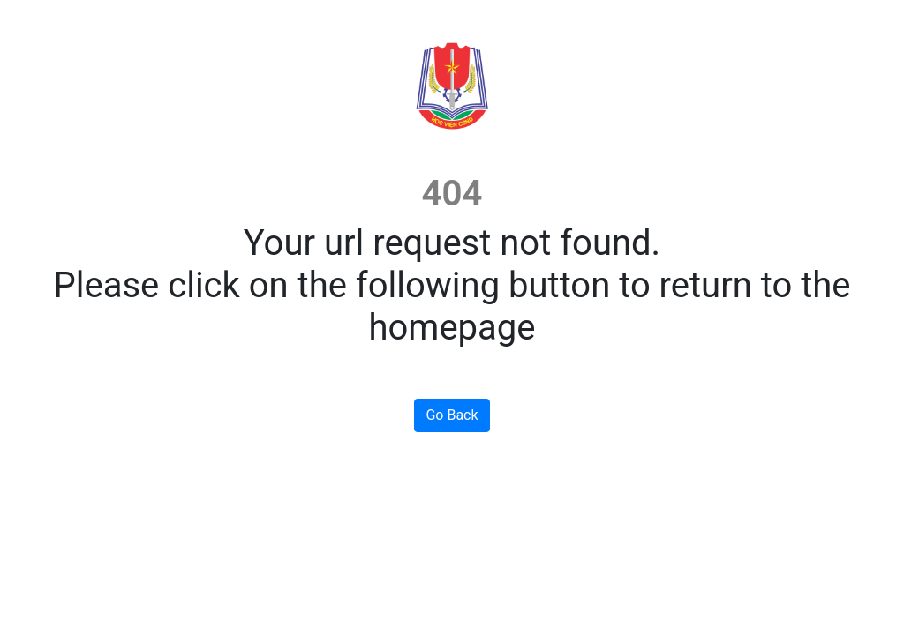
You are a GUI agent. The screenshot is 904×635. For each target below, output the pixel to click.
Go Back (452, 415)
